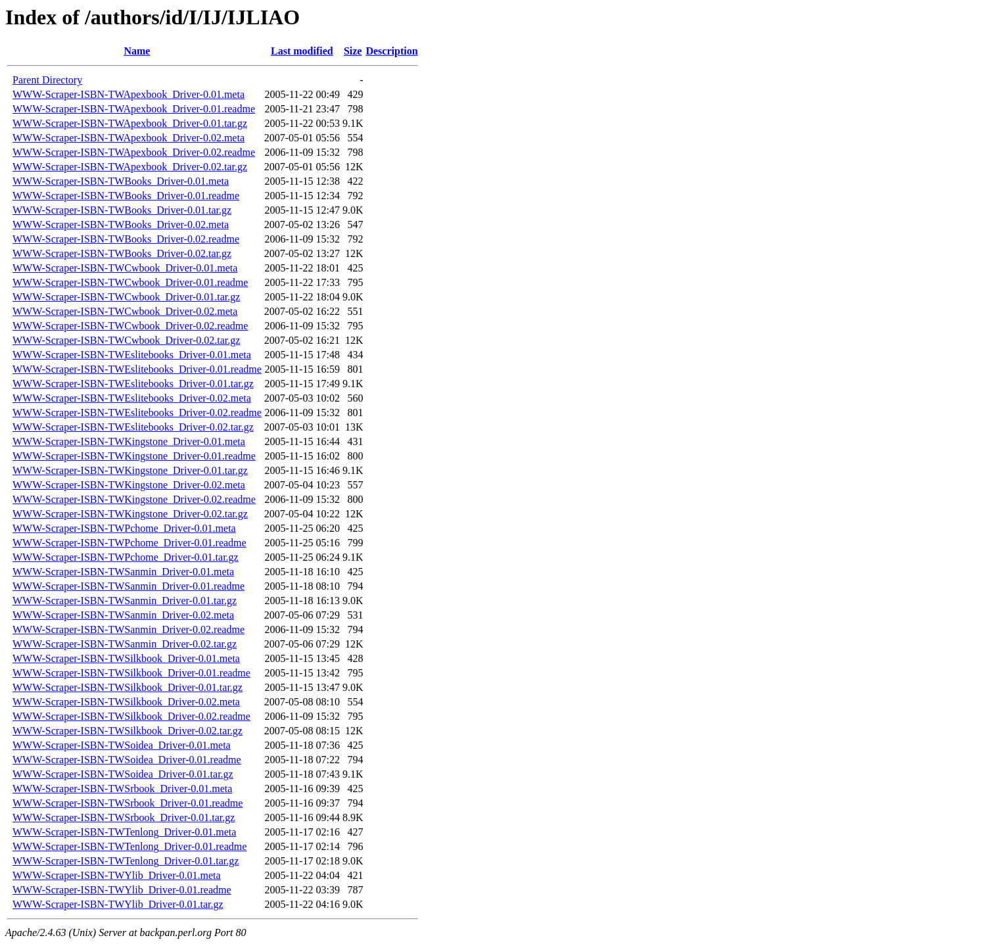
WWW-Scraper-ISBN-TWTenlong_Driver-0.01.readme (129, 846)
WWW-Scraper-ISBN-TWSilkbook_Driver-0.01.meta (126, 658)
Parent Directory (47, 79)
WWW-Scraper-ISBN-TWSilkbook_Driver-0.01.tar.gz (127, 687)
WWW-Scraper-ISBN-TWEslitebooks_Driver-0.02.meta (131, 398)
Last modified (302, 51)
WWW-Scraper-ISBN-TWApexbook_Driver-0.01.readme (133, 108)
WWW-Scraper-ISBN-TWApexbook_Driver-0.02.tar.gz (129, 166)
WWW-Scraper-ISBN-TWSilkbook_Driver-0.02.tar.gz (127, 730)
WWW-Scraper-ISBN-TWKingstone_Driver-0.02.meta (128, 484)
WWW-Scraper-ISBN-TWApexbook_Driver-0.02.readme (133, 152)
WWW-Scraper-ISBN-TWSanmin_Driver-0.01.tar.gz (124, 600)
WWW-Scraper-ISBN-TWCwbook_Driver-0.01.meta (124, 267)
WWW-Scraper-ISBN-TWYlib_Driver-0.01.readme (121, 889)
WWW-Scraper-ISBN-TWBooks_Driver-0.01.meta (120, 181)
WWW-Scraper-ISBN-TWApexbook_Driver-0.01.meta (128, 94)
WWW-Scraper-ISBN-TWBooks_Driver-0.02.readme (125, 239)
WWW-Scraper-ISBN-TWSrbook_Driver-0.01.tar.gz (123, 817)
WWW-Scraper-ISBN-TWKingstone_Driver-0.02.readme (134, 499)
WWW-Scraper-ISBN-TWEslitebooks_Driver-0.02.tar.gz (133, 427)
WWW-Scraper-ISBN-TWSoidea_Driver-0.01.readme (126, 759)
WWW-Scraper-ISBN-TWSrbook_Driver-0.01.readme (127, 803)
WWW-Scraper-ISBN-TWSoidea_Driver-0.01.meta (121, 745)
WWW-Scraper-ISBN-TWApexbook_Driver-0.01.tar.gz (129, 123)
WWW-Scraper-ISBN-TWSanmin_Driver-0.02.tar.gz (124, 643)
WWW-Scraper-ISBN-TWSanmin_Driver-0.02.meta (123, 615)
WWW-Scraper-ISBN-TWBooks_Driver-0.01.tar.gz (121, 210)
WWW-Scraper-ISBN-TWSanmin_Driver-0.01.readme (128, 586)
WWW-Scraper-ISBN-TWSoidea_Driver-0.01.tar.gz (122, 774)
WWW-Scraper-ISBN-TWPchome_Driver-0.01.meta (124, 528)
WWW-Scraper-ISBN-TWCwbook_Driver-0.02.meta (124, 311)
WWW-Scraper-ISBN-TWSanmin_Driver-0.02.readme (128, 629)
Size (353, 51)
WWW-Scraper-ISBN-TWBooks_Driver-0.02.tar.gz (121, 253)
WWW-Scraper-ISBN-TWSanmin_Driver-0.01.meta (123, 571)
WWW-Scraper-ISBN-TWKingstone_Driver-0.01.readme (134, 455)
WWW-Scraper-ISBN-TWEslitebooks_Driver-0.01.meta (131, 354)
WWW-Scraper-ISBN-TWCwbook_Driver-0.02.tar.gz (126, 340)
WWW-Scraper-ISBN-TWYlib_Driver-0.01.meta (116, 875)
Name (137, 51)
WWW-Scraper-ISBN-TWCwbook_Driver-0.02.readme (130, 325)
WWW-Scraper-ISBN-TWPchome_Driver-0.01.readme (129, 542)
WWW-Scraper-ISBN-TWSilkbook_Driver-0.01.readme (131, 672)
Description (391, 51)
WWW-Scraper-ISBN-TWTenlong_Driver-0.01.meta (124, 832)
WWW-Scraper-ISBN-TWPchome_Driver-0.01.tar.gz (125, 557)
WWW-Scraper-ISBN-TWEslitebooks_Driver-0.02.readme (137, 412)
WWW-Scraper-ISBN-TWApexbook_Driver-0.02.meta (128, 137)
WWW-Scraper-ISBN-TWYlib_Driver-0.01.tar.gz (117, 904)
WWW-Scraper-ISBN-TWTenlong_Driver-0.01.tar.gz (125, 860)
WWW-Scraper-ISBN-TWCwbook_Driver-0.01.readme (130, 282)
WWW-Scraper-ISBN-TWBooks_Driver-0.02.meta (120, 224)
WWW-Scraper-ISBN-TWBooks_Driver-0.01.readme (125, 195)
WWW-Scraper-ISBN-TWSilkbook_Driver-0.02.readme (131, 716)
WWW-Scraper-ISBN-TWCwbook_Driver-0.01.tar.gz (126, 296)
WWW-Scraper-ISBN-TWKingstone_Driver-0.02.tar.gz (130, 513)
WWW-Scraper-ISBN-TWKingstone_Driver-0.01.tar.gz (130, 470)
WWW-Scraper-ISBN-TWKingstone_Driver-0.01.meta (128, 441)
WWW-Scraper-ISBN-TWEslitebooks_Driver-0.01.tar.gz (133, 383)
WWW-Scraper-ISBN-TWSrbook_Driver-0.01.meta (122, 788)
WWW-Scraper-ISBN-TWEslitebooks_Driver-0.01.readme (137, 369)
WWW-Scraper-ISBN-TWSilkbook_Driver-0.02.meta (126, 701)
